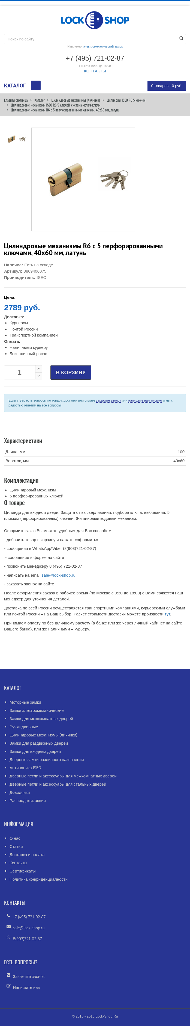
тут (167, 614)
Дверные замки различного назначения (47, 759)
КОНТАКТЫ (95, 71)
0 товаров (166, 86)
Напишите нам (27, 987)
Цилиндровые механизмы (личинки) (75, 100)
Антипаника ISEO (25, 767)
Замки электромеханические (37, 710)
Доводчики (20, 792)
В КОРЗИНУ (71, 372)
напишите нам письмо (145, 400)
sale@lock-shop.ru (58, 575)
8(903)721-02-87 (27, 938)
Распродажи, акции (28, 800)
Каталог (39, 100)
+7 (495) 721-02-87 (29, 916)
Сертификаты (23, 871)
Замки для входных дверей (35, 751)
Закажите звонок (28, 976)
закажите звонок (108, 400)
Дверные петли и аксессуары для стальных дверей (58, 784)
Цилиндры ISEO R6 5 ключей (126, 100)
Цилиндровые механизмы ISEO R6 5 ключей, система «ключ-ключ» (56, 105)
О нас (15, 838)
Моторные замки (25, 702)
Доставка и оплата (27, 854)
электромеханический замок (102, 46)
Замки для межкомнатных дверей (41, 718)
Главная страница (16, 100)
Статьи (16, 846)
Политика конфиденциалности (39, 879)
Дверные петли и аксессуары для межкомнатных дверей (63, 776)
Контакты (18, 862)
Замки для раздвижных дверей (39, 743)
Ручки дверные (24, 726)
